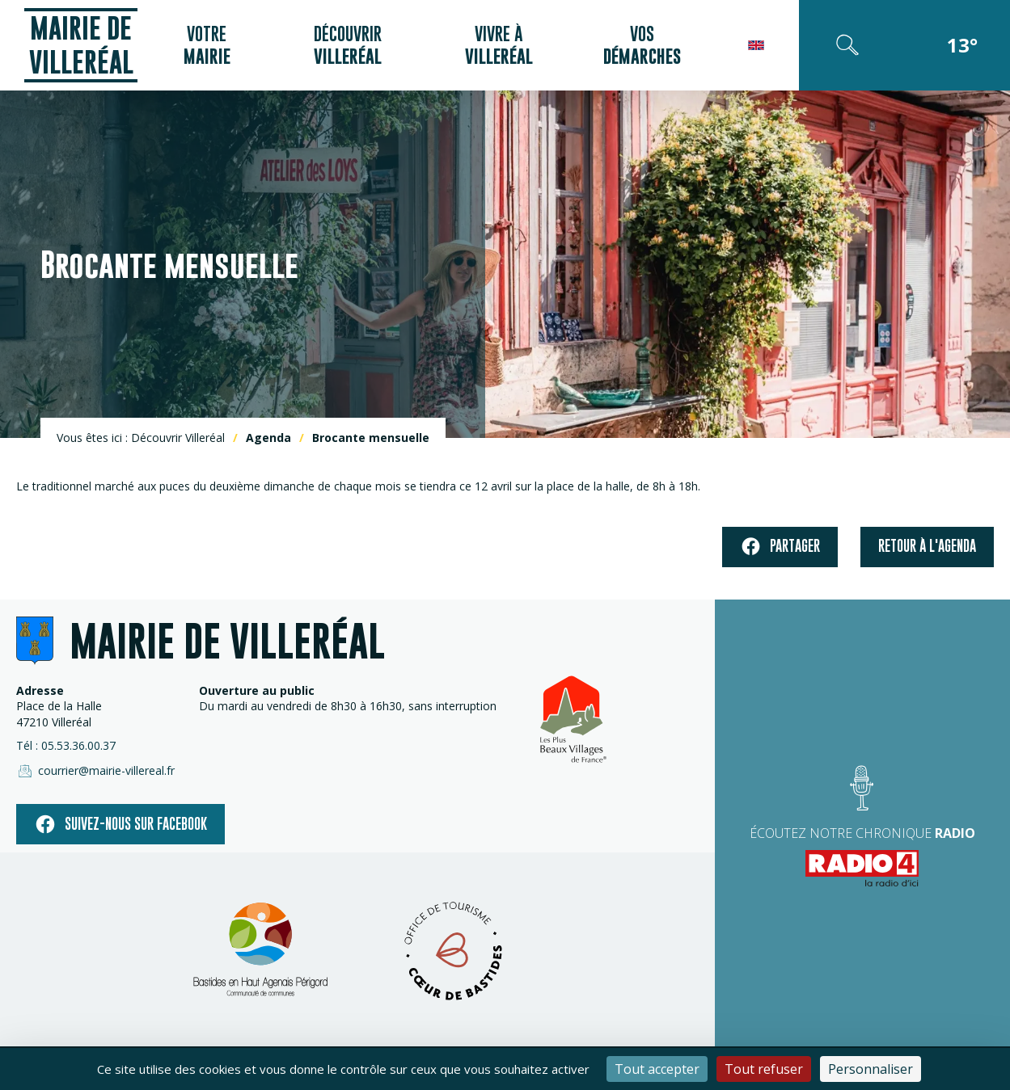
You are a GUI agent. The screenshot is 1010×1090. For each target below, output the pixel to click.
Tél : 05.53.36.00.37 (66, 745)
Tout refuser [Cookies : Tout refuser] (764, 1069)
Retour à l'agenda (927, 545)
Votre (207, 45)
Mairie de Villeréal (81, 45)
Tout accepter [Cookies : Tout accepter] (657, 1069)
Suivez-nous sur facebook (120, 824)
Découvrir (348, 45)
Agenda (268, 437)
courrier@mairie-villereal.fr (95, 771)
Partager (780, 547)
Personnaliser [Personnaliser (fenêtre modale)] (870, 1069)
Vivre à (499, 45)
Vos (642, 45)
